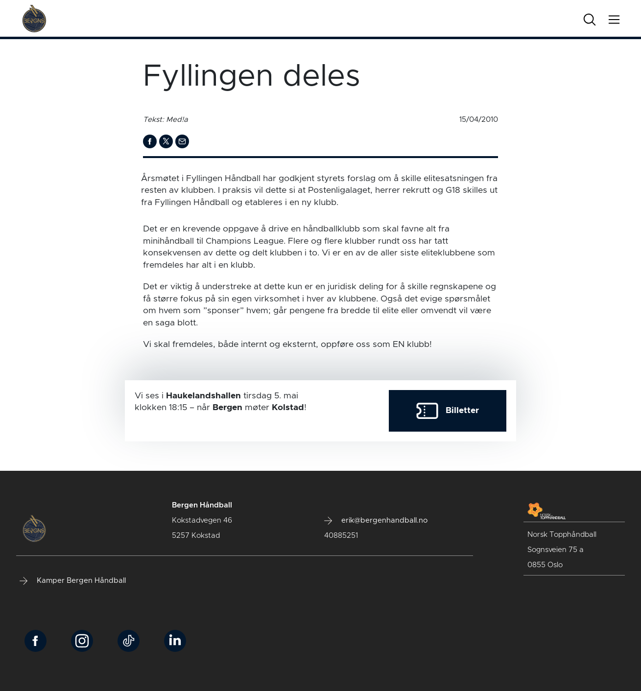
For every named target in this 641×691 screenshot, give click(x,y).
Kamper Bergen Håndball (73, 581)
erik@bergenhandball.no (375, 521)
